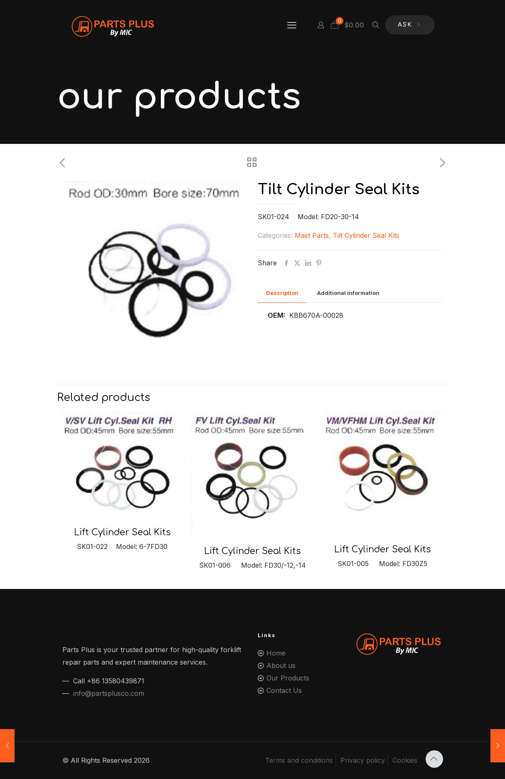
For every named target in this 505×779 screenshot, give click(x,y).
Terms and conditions (299, 760)
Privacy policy (362, 760)
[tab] (282, 293)
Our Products (287, 678)
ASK (410, 25)
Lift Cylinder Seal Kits (122, 532)
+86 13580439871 (115, 681)
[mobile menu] (292, 25)
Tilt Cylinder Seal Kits (366, 235)
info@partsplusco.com (108, 693)
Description (282, 292)
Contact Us (284, 690)
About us (281, 665)
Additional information (348, 292)
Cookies (404, 760)
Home (276, 653)
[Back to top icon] (434, 759)
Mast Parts (312, 235)
